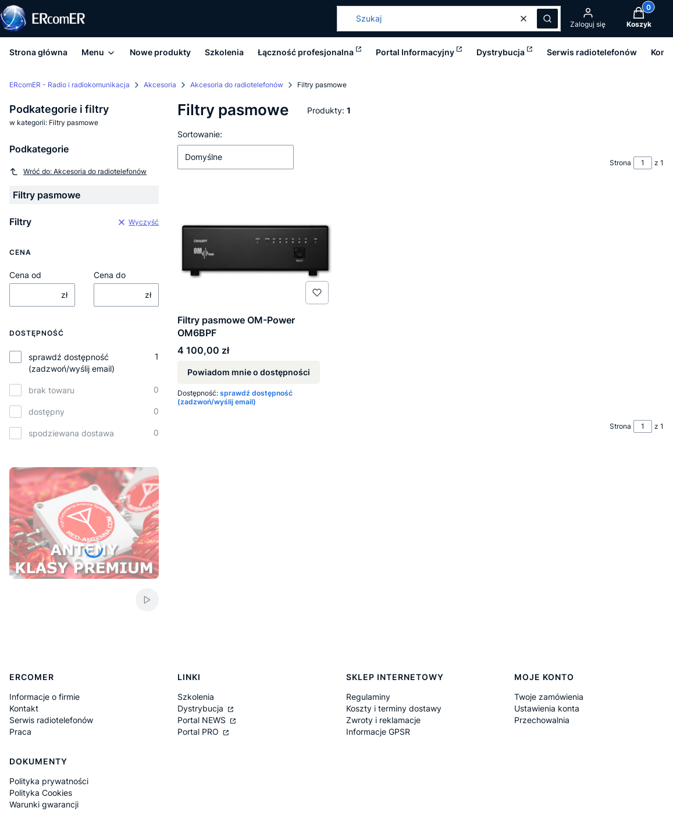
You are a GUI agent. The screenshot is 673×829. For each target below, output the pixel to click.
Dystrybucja (201, 708)
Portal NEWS (202, 720)
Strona (620, 162)
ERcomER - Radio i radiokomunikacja (69, 84)
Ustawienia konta (546, 708)
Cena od (25, 275)
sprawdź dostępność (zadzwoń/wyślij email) (72, 362)
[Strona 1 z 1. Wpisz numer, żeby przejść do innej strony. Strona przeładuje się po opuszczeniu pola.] (642, 162)
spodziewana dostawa (71, 433)
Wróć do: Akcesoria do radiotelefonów (78, 171)
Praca (20, 732)
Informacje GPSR (378, 732)
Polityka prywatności (48, 781)
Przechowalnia (541, 720)
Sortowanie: (199, 134)
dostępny (47, 412)
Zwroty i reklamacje (383, 720)
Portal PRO (199, 732)
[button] (547, 19)
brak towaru (51, 390)
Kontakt (23, 708)
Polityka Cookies (40, 793)
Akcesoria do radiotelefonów (236, 84)
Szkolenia (195, 697)
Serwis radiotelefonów (51, 720)
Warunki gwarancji (44, 804)
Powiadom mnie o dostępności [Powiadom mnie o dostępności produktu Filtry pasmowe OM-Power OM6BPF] (248, 372)
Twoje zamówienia (548, 697)
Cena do (110, 275)
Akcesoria (160, 84)
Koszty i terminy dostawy (393, 708)
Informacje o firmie (44, 697)
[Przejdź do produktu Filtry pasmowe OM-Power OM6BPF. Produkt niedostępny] (255, 251)
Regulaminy (368, 697)
